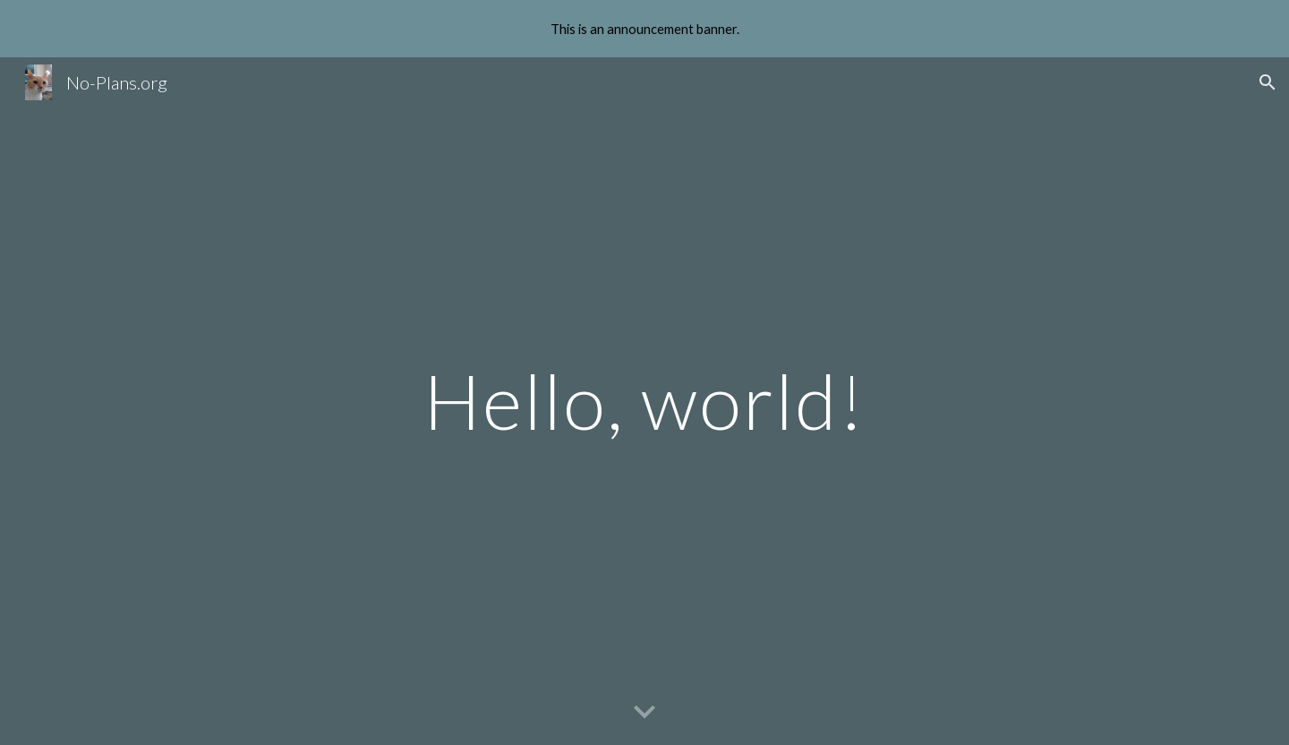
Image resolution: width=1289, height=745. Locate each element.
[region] (644, 28)
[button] (1267, 82)
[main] (644, 400)
